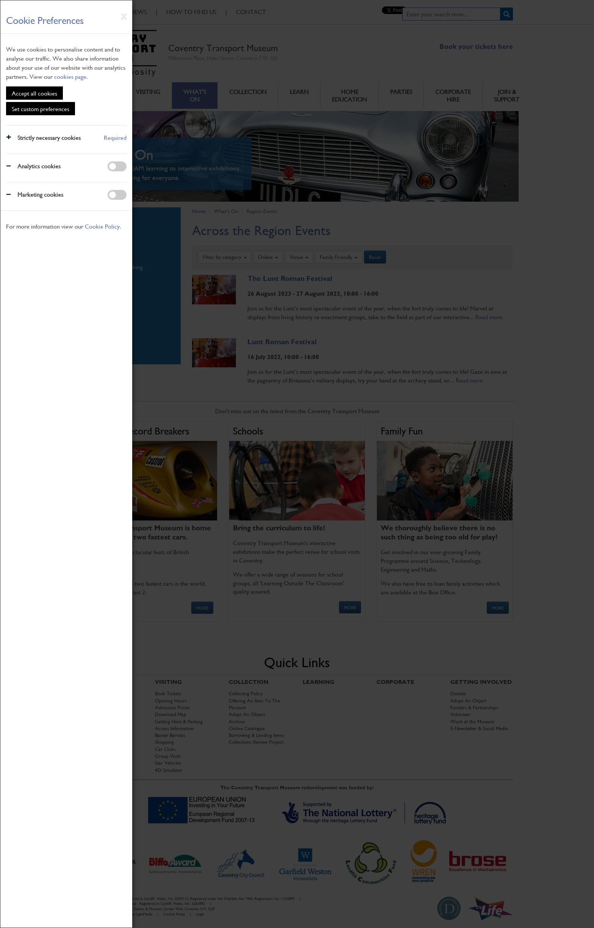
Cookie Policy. (103, 226)
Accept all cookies (34, 93)
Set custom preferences (40, 108)
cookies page (70, 76)
